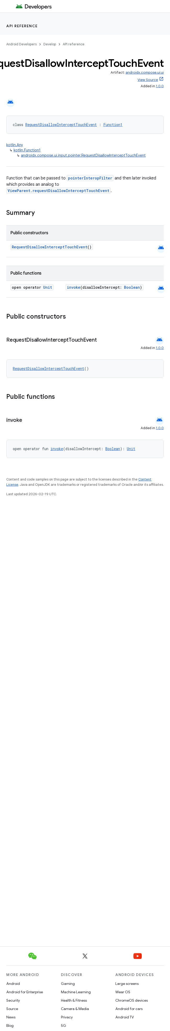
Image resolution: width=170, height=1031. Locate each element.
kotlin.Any (14, 145)
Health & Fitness (74, 1000)
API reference (22, 26)
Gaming (68, 983)
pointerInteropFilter (90, 178)
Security (13, 1000)
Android (13, 983)
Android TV (124, 1017)
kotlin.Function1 (27, 150)
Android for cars (129, 1008)
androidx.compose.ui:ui (145, 72)
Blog (10, 1025)
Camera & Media (75, 1008)
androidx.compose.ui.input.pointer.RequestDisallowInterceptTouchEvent (83, 155)
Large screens (127, 983)
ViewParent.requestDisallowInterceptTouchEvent (58, 190)
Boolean (132, 287)
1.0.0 (160, 86)
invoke (73, 287)
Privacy (67, 1017)
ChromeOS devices (131, 1000)
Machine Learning (76, 992)
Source (12, 1008)
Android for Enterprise (24, 992)
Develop (49, 44)
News (10, 1017)
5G (63, 1025)
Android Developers (21, 44)
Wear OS (122, 992)
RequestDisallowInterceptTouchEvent (61, 124)
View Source (148, 80)
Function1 (112, 124)
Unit (47, 287)
